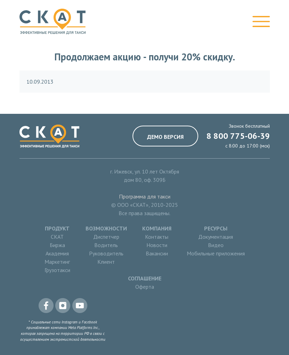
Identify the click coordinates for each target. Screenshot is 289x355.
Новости (156, 245)
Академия (57, 253)
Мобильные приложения (216, 253)
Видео (216, 245)
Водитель (106, 245)
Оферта (144, 286)
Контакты (156, 236)
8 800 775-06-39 (238, 135)
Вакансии (157, 253)
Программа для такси (144, 196)
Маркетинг (57, 261)
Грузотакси (57, 270)
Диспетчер (106, 236)
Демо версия (165, 136)
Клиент (106, 261)
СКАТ (57, 236)
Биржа (57, 245)
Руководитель (106, 253)
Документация (215, 236)
